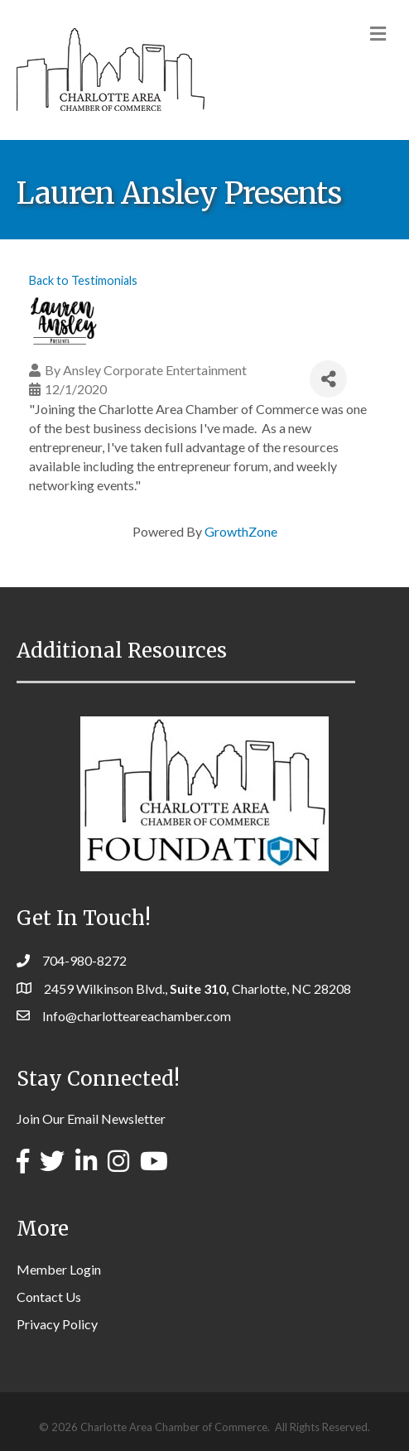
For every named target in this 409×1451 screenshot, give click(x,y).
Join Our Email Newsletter (91, 1118)
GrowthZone (240, 531)
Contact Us (49, 1296)
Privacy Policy (57, 1324)
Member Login (59, 1269)
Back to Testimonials (83, 280)
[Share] (328, 379)
